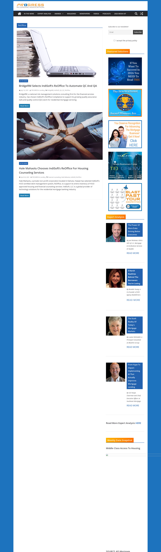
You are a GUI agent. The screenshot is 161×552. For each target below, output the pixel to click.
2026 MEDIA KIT (120, 14)
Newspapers (85, 14)
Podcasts (107, 14)
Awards (58, 14)
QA (61, 90)
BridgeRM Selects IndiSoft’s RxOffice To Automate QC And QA (58, 86)
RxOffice (67, 90)
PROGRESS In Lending (38, 90)
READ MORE (133, 253)
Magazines (71, 14)
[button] (62, 13)
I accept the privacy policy (125, 40)
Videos (96, 14)
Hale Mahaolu (65, 177)
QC (63, 90)
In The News (29, 14)
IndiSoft (56, 90)
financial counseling (54, 177)
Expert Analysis (44, 14)
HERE (138, 423)
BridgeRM (50, 90)
